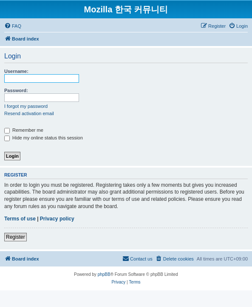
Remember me (23, 130)
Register (15, 237)
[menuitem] (12, 26)
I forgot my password (26, 106)
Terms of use (20, 219)
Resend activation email (29, 113)
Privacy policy (57, 219)
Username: (16, 71)
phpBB (104, 274)
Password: (16, 90)
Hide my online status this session (43, 137)
